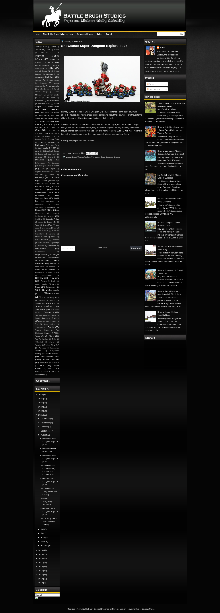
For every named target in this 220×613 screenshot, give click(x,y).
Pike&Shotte (39, 266)
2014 (40, 574)
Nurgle (56, 254)
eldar (56, 166)
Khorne (49, 222)
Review (39, 278)
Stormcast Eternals (42, 315)
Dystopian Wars (45, 166)
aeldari (51, 68)
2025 (40, 399)
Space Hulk (50, 303)
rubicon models (41, 284)
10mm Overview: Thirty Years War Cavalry (48, 491)
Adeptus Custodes (42, 65)
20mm (41, 52)
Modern (41, 246)
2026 (40, 394)
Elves (43, 169)
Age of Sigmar (41, 71)
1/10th (37, 47)
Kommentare (153, 89)
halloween (50, 201)
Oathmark (42, 257)
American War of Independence (47, 80)
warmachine (44, 363)
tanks (54, 321)
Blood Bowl (53, 106)
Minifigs (56, 243)
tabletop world (44, 321)
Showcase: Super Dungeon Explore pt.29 (49, 481)
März (43, 541)
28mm (39, 56)
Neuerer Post (68, 248)
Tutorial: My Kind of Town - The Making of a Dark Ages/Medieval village (171, 106)
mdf (36, 240)
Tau (36, 324)
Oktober (44, 427)
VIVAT (56, 345)
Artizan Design (41, 92)
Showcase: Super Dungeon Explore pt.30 (49, 459)
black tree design (44, 104)
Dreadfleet (39, 160)
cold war (51, 130)
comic (46, 133)
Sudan (54, 315)
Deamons (41, 154)
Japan (40, 222)
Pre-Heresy (39, 272)
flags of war (50, 184)
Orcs (40, 260)
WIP (42, 365)
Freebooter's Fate (44, 192)
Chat (37, 130)
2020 (40, 550)
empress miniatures (42, 172)
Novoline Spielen (119, 609)
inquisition (38, 219)
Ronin (53, 281)
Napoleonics (40, 248)
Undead (47, 345)
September (46, 431)
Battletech (39, 101)
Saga (37, 287)
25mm (52, 52)
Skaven (38, 303)
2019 (40, 554)
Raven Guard (53, 272)
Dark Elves (55, 145)
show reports (53, 290)
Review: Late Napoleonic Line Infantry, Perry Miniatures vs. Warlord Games (171, 130)
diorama (38, 157)
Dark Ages (40, 145)
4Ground (38, 62)
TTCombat (39, 342)
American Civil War (44, 77)
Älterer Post (136, 248)
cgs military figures (52, 118)
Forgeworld (49, 189)
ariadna (40, 89)
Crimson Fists (53, 139)
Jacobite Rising (52, 219)
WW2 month (40, 371)
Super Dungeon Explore (110, 157)
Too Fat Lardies (41, 339)
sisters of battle (47, 300)
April (43, 537)
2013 (40, 579)
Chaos (38, 124)
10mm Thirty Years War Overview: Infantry (48, 521)
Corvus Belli (50, 136)
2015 (40, 570)
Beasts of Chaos (53, 101)
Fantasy (87, 157)
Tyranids (38, 345)
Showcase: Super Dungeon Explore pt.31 (49, 442)
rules (54, 284)
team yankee (49, 324)
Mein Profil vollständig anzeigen (162, 71)
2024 (40, 403)
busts (41, 115)
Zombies (39, 374)
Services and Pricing (85, 34)
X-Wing (53, 371)
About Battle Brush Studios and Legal (58, 34)
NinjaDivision (41, 254)
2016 (40, 566)
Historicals (40, 210)
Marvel (53, 237)
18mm (48, 50)
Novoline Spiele (134, 609)
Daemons (51, 142)
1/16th (45, 47)
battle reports (51, 98)
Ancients (43, 83)
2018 (40, 558)
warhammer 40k (50, 356)
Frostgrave (39, 195)
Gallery (99, 34)
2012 (40, 583)
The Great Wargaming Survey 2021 (47, 501)
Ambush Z (50, 74)
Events (51, 175)
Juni (43, 533)
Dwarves (55, 163)
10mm (53, 47)
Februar (44, 545)
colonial (38, 133)
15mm (38, 49)
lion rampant (43, 231)
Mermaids (55, 240)
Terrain (51, 327)
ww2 (50, 368)
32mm (38, 59)
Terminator (39, 327)
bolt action (45, 113)
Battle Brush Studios (91, 609)
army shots (51, 89)
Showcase (95, 157)
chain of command (46, 121)
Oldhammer (54, 257)
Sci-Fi (38, 289)
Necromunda (40, 252)
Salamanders (51, 287)
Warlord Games (51, 359)
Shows (47, 297)
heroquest (51, 207)
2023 (40, 407)
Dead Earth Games (52, 151)
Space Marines (44, 306)
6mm (50, 62)
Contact (109, 34)
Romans (44, 281)
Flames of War (42, 186)
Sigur (162, 47)
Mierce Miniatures (44, 243)
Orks (47, 260)
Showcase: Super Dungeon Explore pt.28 (49, 511)
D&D (41, 142)
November (45, 423)
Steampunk (49, 312)
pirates (52, 266)
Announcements (52, 86)
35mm (52, 59)
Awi (40, 98)
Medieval (44, 240)
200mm (56, 50)
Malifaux (52, 234)
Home (37, 34)
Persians (53, 263)
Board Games (77, 157)
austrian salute (53, 95)
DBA (54, 148)
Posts (150, 84)
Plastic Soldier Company (45, 269)
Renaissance (47, 275)
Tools (54, 339)
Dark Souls (43, 148)
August (44, 435)
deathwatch (52, 154)
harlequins (39, 204)
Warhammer (52, 353)
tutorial (51, 342)
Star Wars (40, 309)
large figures (46, 228)
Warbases (42, 348)
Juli (42, 529)
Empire (52, 169)
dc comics (38, 151)
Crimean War (40, 139)
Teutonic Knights (42, 330)
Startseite (102, 247)
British (56, 113)
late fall (56, 228)
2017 (40, 562)
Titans (51, 336)
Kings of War (47, 225)
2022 (40, 411)
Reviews (54, 278)
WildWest (55, 363)
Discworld (51, 157)
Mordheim (52, 246)
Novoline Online (148, 609)
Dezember (45, 418)
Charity (52, 127)
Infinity (50, 216)
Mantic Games (41, 237)
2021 (40, 415)
